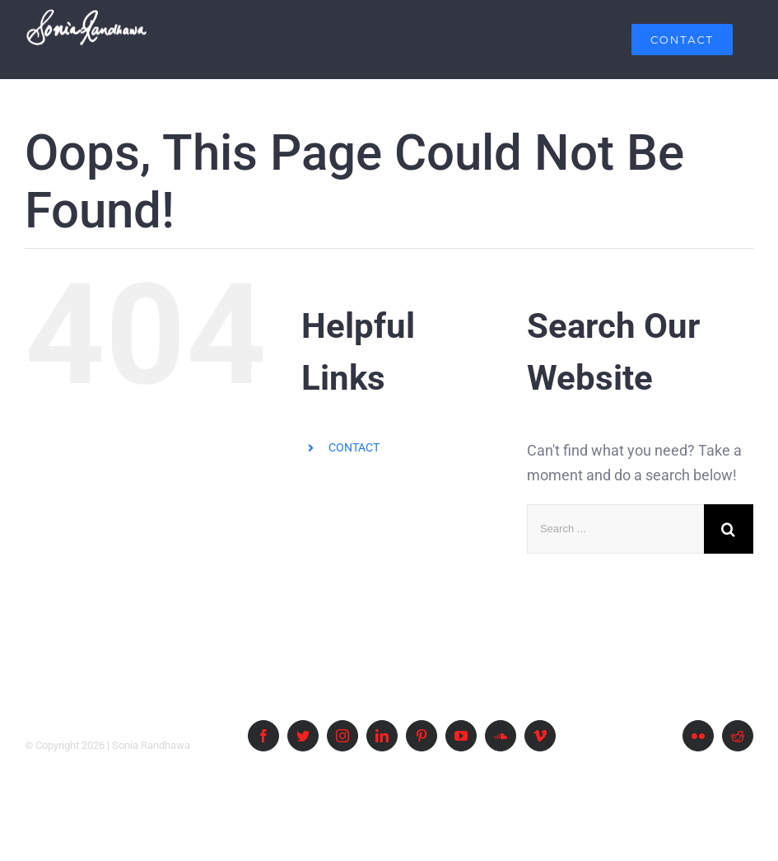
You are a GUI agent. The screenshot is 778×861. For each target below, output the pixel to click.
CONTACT (354, 447)
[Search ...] (615, 529)
